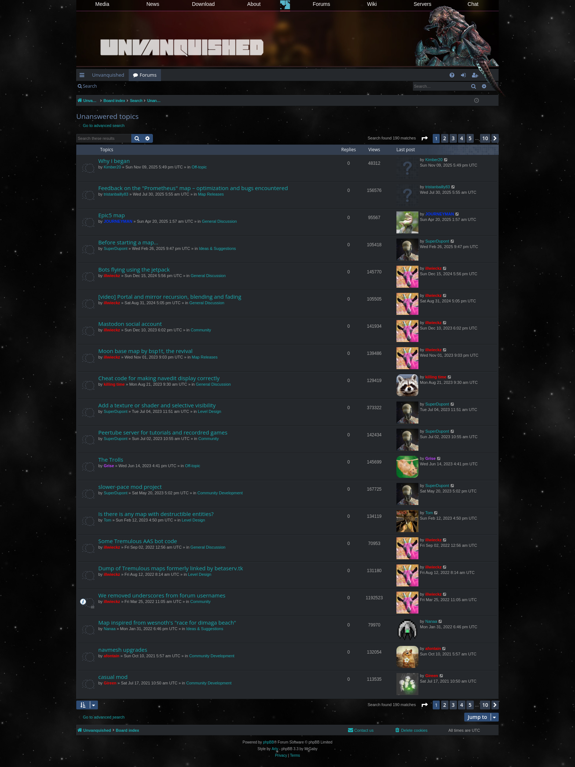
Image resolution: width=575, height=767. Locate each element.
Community (201, 330)
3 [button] (453, 138)
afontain (112, 656)
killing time (114, 384)
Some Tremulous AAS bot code (137, 541)
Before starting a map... (128, 242)
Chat (473, 4)
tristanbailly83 (116, 194)
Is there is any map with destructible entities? (156, 513)
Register (137, 86)
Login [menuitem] (465, 76)
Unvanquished (108, 75)
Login (112, 86)
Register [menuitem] (476, 76)
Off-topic (198, 167)
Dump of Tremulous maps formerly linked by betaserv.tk (170, 568)
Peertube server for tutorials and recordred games (162, 432)
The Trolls (110, 459)
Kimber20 (112, 167)
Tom (107, 520)
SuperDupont (116, 248)
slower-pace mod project (130, 486)
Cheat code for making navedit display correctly (159, 378)
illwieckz (112, 275)
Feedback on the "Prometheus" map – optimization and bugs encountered (193, 188)
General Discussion (219, 221)
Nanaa (110, 628)
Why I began (114, 160)
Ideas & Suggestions (217, 248)
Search (90, 86)
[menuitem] (452, 75)
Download (203, 4)
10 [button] (485, 138)
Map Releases (211, 194)
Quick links (83, 76)
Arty (275, 749)
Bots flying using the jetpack (134, 269)
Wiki (372, 4)
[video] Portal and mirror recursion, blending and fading (169, 296)
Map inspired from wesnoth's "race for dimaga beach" (167, 622)
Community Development (220, 493)
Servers (422, 4)
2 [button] (444, 138)
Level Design (209, 411)
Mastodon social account (130, 323)
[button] (424, 138)
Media (102, 4)
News (152, 4)
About (254, 4)
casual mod (113, 676)
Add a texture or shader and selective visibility (157, 405)
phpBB (268, 742)
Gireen (110, 683)
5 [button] (470, 138)
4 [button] (461, 138)
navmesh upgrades (122, 649)
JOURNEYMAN (118, 221)
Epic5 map (111, 215)
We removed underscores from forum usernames (162, 595)
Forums (321, 4)
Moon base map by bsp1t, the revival (145, 351)
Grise (109, 466)
